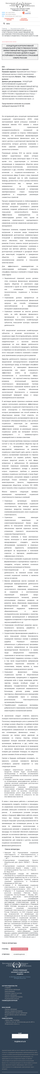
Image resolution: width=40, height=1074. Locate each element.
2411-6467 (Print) (10, 12)
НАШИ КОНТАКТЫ (7, 1018)
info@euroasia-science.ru (12, 1024)
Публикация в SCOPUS (9, 19)
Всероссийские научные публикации (15, 1014)
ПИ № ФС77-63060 (24, 8)
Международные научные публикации (16, 1013)
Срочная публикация (24, 19)
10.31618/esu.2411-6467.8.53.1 (13, 16)
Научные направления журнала (13, 997)
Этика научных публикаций (12, 989)
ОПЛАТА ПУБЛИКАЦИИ (20, 970)
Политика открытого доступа (13, 993)
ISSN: (3, 12)
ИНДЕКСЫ (20, 974)
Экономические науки (9, 42)
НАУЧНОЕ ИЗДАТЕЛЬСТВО (9, 986)
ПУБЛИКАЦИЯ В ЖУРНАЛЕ (9, 1000)
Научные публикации (11, 995)
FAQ (6, 1016)
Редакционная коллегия (12, 998)
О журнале (8, 987)
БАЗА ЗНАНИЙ (6, 1007)
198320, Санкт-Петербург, (12, 1020)
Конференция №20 (19, 954)
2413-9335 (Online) (10, 14)
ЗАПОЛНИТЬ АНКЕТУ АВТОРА (20, 972)
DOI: (3, 16)
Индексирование (10, 991)
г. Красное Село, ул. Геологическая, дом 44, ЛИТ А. (20, 1022)
